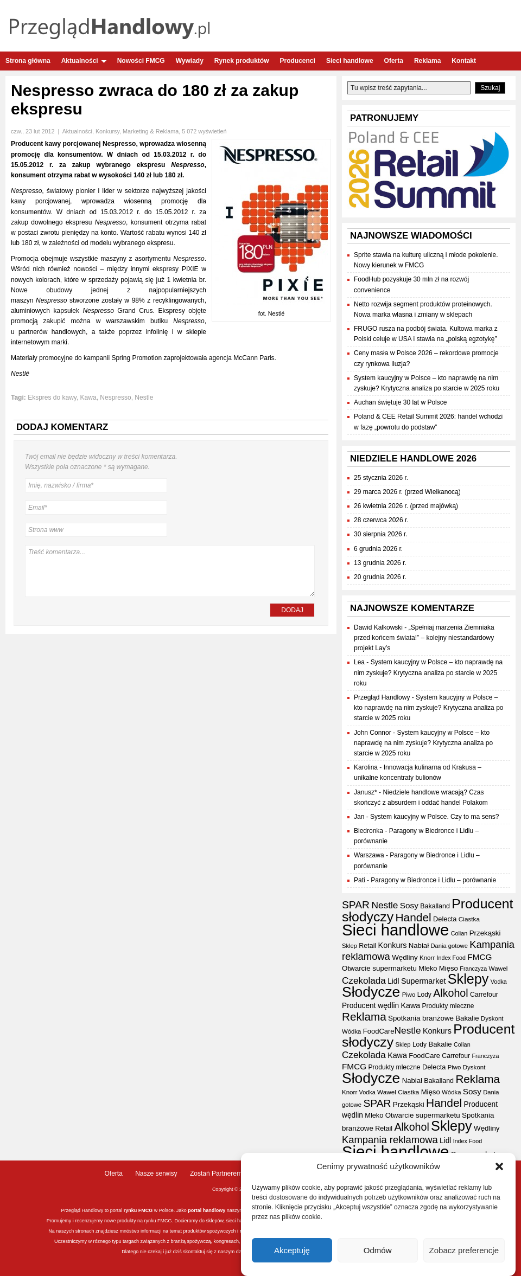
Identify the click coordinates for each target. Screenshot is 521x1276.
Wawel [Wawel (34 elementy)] (498, 968)
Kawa (88, 397)
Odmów (378, 1250)
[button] (499, 1166)
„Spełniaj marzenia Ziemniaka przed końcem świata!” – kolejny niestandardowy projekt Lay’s (424, 638)
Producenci (297, 61)
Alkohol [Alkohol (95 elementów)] (450, 993)
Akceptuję (292, 1250)
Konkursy (107, 131)
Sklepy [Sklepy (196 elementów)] (468, 978)
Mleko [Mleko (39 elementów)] (427, 968)
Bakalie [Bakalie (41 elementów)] (467, 1018)
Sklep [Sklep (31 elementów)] (349, 945)
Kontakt (464, 61)
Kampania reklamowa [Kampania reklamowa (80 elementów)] (390, 1139)
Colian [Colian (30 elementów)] (459, 933)
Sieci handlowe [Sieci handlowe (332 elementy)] (395, 930)
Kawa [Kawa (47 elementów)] (410, 1005)
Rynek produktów (241, 61)
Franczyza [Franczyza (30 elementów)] (473, 968)
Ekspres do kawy (52, 397)
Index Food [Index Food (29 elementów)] (451, 957)
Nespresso (115, 397)
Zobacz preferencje (464, 1250)
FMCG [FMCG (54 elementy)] (479, 956)
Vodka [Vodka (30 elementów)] (499, 981)
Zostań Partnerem (216, 1173)
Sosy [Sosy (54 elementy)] (409, 905)
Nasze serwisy (156, 1173)
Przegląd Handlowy (382, 697)
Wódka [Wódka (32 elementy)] (351, 1031)
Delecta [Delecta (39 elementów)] (444, 919)
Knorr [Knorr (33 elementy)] (427, 957)
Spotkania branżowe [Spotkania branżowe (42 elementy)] (421, 1018)
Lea (359, 662)
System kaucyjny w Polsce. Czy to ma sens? (434, 816)
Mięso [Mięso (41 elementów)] (448, 968)
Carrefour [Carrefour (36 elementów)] (484, 994)
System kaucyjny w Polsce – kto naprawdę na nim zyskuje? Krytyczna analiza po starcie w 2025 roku (428, 672)
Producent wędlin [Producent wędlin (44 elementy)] (370, 1006)
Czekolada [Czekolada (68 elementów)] (364, 981)
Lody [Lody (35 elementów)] (424, 994)
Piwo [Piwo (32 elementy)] (409, 994)
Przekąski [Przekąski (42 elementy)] (485, 933)
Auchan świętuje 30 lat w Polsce (400, 402)
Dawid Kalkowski (378, 627)
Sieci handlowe (349, 61)
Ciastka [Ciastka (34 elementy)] (469, 918)
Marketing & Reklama (151, 131)
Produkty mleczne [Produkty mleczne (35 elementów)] (448, 1006)
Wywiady (190, 61)
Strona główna (27, 61)
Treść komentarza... (170, 571)
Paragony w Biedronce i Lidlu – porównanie (433, 880)
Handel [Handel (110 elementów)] (413, 917)
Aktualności (83, 61)
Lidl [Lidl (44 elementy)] (393, 981)
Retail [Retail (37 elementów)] (367, 946)
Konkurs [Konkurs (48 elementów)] (392, 945)
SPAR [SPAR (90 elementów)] (356, 904)
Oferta (393, 61)
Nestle (144, 397)
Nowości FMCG (141, 61)
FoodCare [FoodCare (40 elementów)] (379, 1031)
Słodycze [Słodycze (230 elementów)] (371, 992)
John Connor (372, 732)
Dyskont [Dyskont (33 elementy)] (492, 1018)
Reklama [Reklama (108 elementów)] (364, 1016)
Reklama (427, 61)
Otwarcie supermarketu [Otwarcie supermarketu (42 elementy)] (379, 968)
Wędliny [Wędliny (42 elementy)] (404, 957)
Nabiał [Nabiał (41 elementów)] (419, 945)
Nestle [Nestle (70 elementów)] (384, 905)
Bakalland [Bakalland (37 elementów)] (435, 906)
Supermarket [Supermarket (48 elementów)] (423, 981)
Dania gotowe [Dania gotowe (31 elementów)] (448, 945)
